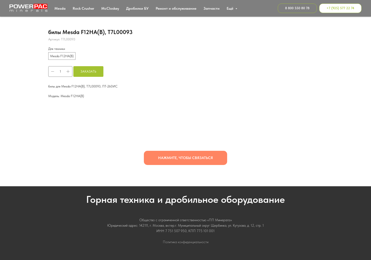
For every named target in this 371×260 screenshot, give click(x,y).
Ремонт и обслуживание (176, 8)
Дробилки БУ (137, 8)
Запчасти (211, 8)
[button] (185, 158)
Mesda (60, 8)
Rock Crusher (83, 8)
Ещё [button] (230, 8)
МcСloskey (110, 8)
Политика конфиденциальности (185, 242)
